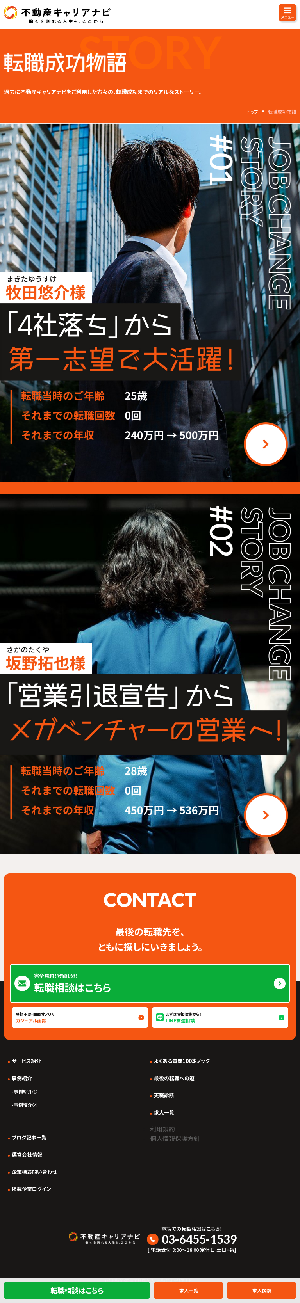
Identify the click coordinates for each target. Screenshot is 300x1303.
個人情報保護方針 (175, 1138)
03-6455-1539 (199, 1239)
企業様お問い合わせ (34, 1171)
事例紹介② (25, 1104)
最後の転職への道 (174, 1078)
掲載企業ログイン (31, 1189)
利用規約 (162, 1129)
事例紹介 (22, 1078)
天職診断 (164, 1095)
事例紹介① (25, 1091)
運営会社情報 (27, 1154)
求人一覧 (164, 1112)
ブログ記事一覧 (29, 1137)
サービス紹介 (26, 1061)
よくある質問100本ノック (182, 1061)
